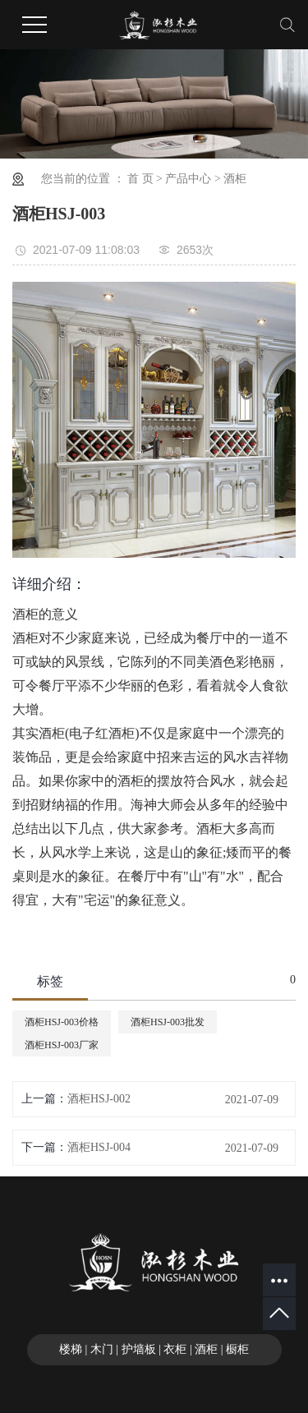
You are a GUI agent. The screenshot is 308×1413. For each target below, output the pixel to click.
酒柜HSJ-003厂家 (62, 1045)
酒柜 (234, 179)
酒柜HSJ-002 (99, 1099)
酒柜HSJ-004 (99, 1147)
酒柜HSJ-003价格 (62, 1022)
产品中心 (188, 179)
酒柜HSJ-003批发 (168, 1022)
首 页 (140, 179)
